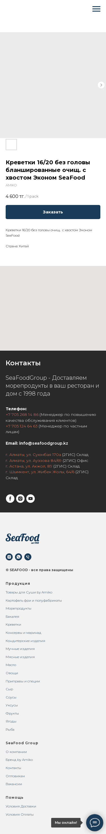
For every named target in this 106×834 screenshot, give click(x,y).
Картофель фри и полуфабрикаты (34, 600)
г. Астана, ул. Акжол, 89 (29, 466)
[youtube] (30, 498)
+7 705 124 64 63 (22, 426)
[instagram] (20, 498)
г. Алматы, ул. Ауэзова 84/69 (34, 460)
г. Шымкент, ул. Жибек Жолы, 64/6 (40, 471)
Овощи (12, 673)
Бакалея (12, 616)
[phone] (27, 556)
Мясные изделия (20, 657)
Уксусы (12, 705)
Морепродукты (18, 608)
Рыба (10, 729)
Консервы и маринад (23, 632)
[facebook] (10, 498)
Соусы (11, 697)
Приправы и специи (23, 681)
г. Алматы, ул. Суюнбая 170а (33, 454)
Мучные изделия (20, 649)
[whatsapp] (18, 556)
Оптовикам (15, 776)
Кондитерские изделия (25, 641)
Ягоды (11, 721)
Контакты (13, 768)
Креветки (13, 624)
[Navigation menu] (96, 9)
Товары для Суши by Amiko (29, 592)
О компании (16, 752)
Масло (11, 665)
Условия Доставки (21, 806)
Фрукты (12, 713)
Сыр (9, 689)
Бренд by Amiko (19, 759)
